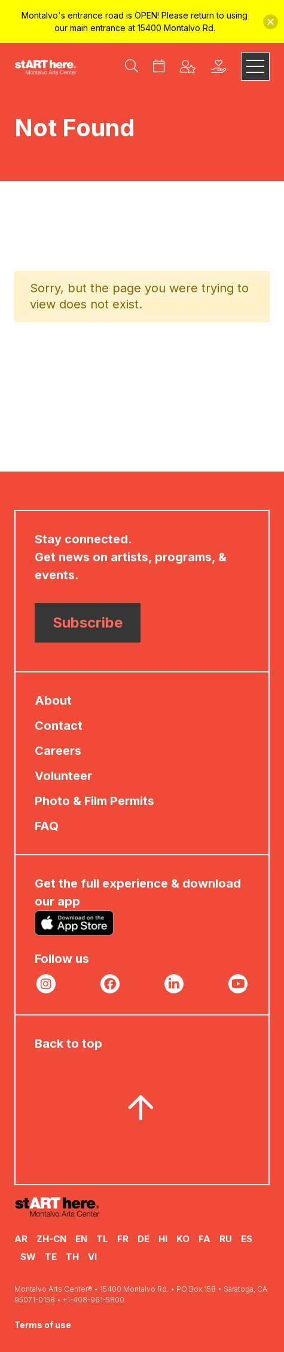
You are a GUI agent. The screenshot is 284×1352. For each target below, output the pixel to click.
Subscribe (88, 622)
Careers (58, 751)
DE (143, 1238)
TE (51, 1256)
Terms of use (42, 1325)
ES (246, 1238)
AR (21, 1238)
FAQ (47, 826)
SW (28, 1256)
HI (162, 1238)
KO (183, 1238)
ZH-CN (51, 1238)
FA (204, 1238)
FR (123, 1238)
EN (81, 1238)
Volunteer (63, 776)
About (53, 700)
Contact (59, 725)
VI (92, 1256)
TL (102, 1238)
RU (225, 1238)
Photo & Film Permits (94, 801)
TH (72, 1256)
